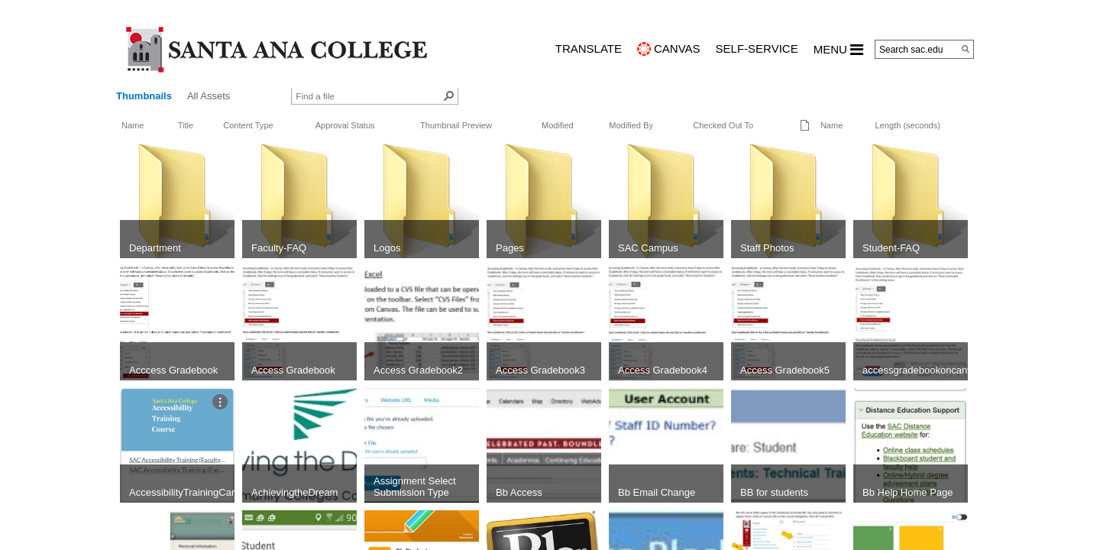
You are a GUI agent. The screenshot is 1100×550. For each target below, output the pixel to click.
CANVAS (677, 48)
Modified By (631, 125)
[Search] (965, 49)
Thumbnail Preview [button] (456, 125)
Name (132, 125)
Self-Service (757, 48)
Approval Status (345, 125)
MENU (838, 49)
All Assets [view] (208, 96)
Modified (558, 125)
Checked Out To (723, 125)
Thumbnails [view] (144, 96)
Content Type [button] (248, 125)
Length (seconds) (907, 125)
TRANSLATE (588, 48)
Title (185, 125)
